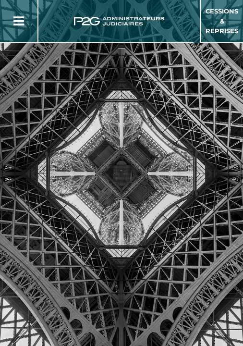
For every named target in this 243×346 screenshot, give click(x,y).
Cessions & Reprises (222, 21)
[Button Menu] (18, 21)
